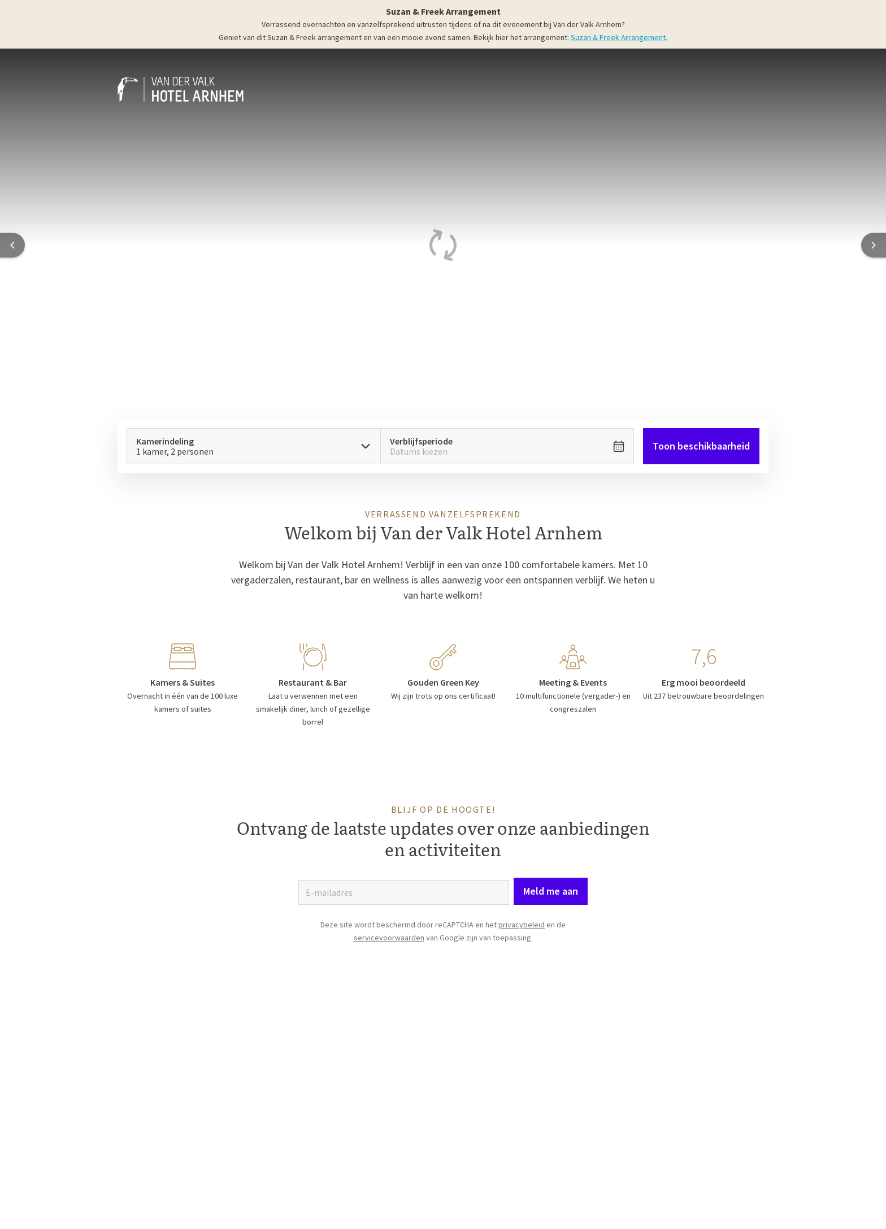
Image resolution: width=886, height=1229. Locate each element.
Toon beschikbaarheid (701, 445)
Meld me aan (550, 890)
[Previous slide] (12, 245)
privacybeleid (521, 924)
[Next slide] (873, 245)
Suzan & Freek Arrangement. (619, 37)
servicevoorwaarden (389, 937)
